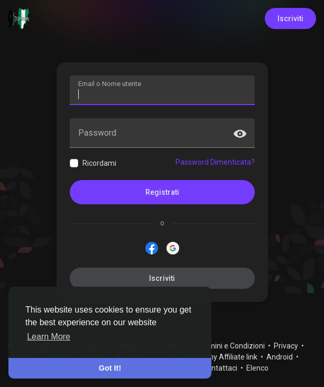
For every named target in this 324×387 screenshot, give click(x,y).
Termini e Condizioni (231, 346)
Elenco (257, 368)
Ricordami (99, 163)
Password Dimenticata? (215, 162)
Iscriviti (290, 18)
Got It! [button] (110, 368)
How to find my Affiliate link (213, 357)
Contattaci (220, 368)
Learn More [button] (48, 336)
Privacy (287, 346)
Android (280, 357)
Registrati (162, 192)
